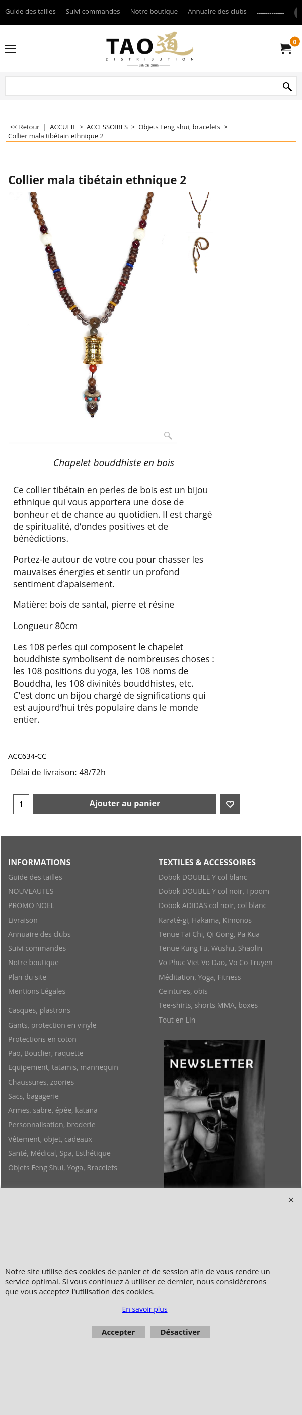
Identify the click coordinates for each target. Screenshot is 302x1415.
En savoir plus (144, 1309)
